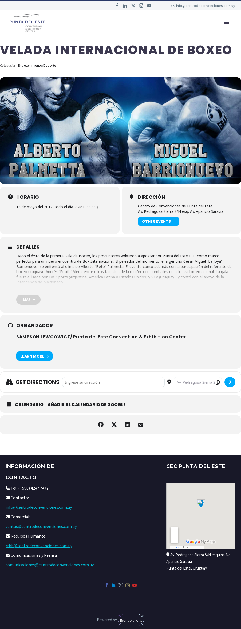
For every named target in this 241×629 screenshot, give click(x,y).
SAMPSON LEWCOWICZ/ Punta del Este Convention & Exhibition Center (101, 337)
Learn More (34, 356)
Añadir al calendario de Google (87, 404)
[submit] (229, 382)
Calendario (29, 404)
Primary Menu (226, 23)
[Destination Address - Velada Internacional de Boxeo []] (198, 382)
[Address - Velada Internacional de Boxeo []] (113, 382)
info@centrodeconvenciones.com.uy (205, 5)
